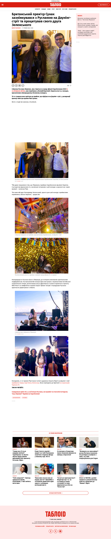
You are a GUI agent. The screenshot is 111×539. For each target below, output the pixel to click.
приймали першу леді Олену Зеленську (25, 383)
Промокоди (72, 526)
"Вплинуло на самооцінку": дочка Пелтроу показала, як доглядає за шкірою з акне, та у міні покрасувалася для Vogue (88, 454)
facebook (18, 181)
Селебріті (37, 9)
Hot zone (64, 9)
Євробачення (16, 397)
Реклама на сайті (40, 526)
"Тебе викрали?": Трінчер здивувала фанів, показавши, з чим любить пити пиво (22, 480)
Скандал (43, 9)
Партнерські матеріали (61, 526)
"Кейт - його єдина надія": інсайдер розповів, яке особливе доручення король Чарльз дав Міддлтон (87, 33)
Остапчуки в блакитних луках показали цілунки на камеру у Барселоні (66, 453)
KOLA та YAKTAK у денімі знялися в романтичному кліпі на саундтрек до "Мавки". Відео (88, 480)
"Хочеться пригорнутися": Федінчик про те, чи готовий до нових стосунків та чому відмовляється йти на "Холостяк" (66, 482)
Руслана (25, 397)
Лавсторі (58, 9)
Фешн (49, 9)
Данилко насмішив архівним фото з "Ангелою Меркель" (87, 19)
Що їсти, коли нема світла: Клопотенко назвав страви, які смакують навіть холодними (88, 25)
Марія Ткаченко (16, 28)
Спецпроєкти (72, 9)
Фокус (80, 16)
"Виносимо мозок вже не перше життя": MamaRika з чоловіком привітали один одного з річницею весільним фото (44, 481)
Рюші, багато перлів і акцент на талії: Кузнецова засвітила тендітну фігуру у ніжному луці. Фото (44, 453)
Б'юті (53, 9)
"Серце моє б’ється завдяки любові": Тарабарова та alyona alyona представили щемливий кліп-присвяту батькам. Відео (21, 455)
